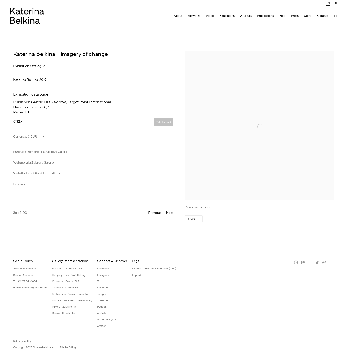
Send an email (324, 262)
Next (170, 213)
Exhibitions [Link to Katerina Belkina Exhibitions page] (227, 16)
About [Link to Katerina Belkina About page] (178, 16)
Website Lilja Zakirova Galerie (33, 163)
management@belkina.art (31, 287)
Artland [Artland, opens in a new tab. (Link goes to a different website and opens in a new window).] (331, 262)
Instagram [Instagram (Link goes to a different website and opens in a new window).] (103, 275)
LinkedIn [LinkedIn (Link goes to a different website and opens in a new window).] (102, 287)
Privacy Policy (22, 341)
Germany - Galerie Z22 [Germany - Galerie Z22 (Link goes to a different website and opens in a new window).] (65, 281)
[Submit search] (336, 17)
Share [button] (191, 218)
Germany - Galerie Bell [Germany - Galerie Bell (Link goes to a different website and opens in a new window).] (65, 287)
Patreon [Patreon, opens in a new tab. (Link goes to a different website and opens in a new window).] (303, 262)
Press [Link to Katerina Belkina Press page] (295, 16)
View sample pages (198, 208)
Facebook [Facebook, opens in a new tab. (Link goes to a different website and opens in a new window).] (310, 262)
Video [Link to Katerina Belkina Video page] (210, 16)
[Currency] (36, 136)
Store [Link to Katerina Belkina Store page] (308, 16)
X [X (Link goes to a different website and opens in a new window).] (98, 281)
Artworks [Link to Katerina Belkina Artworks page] (194, 16)
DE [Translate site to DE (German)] (336, 3)
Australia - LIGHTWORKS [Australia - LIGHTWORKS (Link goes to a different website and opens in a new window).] (67, 268)
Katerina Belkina (26, 16)
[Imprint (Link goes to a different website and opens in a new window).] (136, 275)
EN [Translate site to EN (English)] (328, 3)
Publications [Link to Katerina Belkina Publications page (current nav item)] (265, 16)
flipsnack (19, 184)
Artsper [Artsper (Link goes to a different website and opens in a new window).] (101, 326)
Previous (155, 213)
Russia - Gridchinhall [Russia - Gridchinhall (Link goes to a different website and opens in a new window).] (64, 313)
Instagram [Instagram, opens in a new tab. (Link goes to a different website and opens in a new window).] (296, 262)
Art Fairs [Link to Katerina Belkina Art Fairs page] (246, 16)
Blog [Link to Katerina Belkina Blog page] (282, 16)
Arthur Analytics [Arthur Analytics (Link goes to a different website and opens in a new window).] (106, 319)
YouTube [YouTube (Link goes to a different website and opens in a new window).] (102, 300)
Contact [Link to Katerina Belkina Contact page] (322, 16)
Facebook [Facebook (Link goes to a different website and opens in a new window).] (103, 268)
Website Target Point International (36, 174)
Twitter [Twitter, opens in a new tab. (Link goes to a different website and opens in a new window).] (317, 262)
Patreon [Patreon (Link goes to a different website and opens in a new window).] (102, 306)
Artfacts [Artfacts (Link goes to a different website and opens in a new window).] (101, 313)
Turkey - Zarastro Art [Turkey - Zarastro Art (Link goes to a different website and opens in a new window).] (64, 306)
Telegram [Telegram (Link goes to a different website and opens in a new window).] (102, 294)
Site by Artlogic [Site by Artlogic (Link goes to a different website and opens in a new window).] (69, 347)
